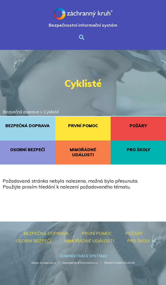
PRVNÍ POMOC (83, 125)
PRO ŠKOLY (138, 149)
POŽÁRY (138, 125)
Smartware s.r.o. (89, 262)
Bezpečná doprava (21, 111)
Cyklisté (51, 111)
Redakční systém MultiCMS (119, 262)
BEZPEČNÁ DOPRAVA (27, 125)
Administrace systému (83, 256)
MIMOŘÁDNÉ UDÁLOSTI (83, 152)
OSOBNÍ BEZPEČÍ (27, 149)
